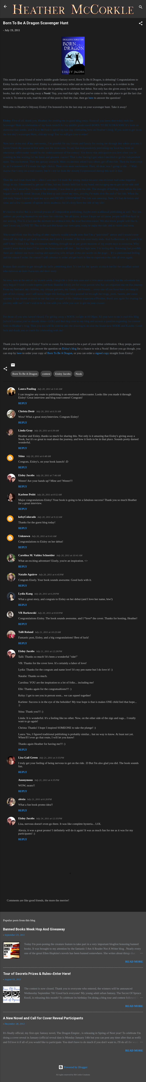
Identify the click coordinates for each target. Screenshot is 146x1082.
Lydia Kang (25, 593)
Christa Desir (26, 411)
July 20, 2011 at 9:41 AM (44, 536)
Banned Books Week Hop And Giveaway (34, 929)
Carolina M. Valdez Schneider (36, 555)
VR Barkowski (27, 612)
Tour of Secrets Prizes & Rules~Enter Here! (37, 974)
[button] (140, 24)
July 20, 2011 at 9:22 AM (49, 517)
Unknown (24, 536)
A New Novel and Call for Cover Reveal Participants (43, 1018)
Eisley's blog (69, 348)
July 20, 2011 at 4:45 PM (51, 574)
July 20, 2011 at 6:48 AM (38, 456)
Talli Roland (25, 632)
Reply (22, 403)
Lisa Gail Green (28, 757)
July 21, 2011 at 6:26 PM (39, 799)
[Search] (140, 7)
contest (46, 373)
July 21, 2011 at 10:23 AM (48, 632)
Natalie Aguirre (27, 574)
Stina (21, 456)
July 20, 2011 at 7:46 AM (48, 475)
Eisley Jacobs (63, 373)
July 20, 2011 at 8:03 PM (50, 612)
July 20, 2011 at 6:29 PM (46, 593)
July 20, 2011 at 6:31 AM (48, 411)
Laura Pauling (27, 388)
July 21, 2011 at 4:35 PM (46, 780)
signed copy (102, 353)
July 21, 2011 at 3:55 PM (51, 757)
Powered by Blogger (73, 1067)
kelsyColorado (27, 516)
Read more (134, 961)
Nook (78, 373)
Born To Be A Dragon (59, 353)
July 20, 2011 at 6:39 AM (46, 430)
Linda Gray (25, 430)
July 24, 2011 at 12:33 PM (49, 818)
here (90, 97)
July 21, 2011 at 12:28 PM (49, 651)
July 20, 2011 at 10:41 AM (69, 555)
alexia (21, 799)
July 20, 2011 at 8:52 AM (49, 494)
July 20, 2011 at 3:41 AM (49, 389)
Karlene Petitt (26, 494)
